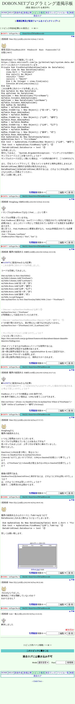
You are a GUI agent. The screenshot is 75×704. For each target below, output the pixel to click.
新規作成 (18, 12)
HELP (10, 12)
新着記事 (28, 12)
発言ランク (51, 12)
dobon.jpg (37, 588)
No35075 (6, 280)
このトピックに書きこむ (37, 670)
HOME (4, 12)
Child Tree (37, 701)
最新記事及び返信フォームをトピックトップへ (37, 21)
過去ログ (37, 16)
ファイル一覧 (63, 12)
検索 (72, 12)
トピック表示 (39, 12)
